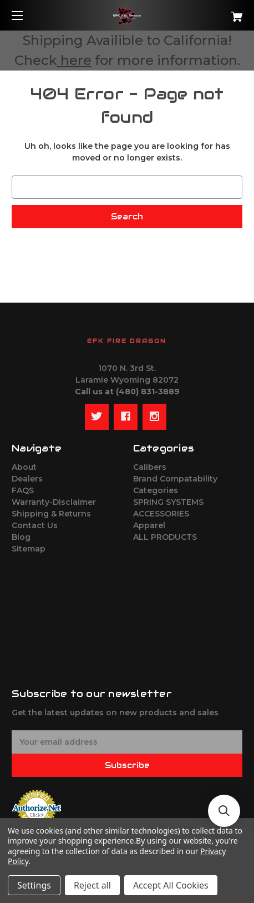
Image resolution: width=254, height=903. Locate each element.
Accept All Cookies (171, 885)
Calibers (149, 467)
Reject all (92, 885)
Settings (34, 885)
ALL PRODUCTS (165, 537)
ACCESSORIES (161, 514)
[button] (224, 811)
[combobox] (127, 187)
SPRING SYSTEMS (168, 502)
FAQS (23, 490)
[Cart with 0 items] (219, 12)
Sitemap (28, 549)
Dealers (27, 479)
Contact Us (35, 525)
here (76, 60)
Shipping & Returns (51, 514)
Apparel (149, 525)
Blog (21, 537)
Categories (155, 490)
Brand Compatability (175, 479)
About (24, 467)
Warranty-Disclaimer (54, 502)
